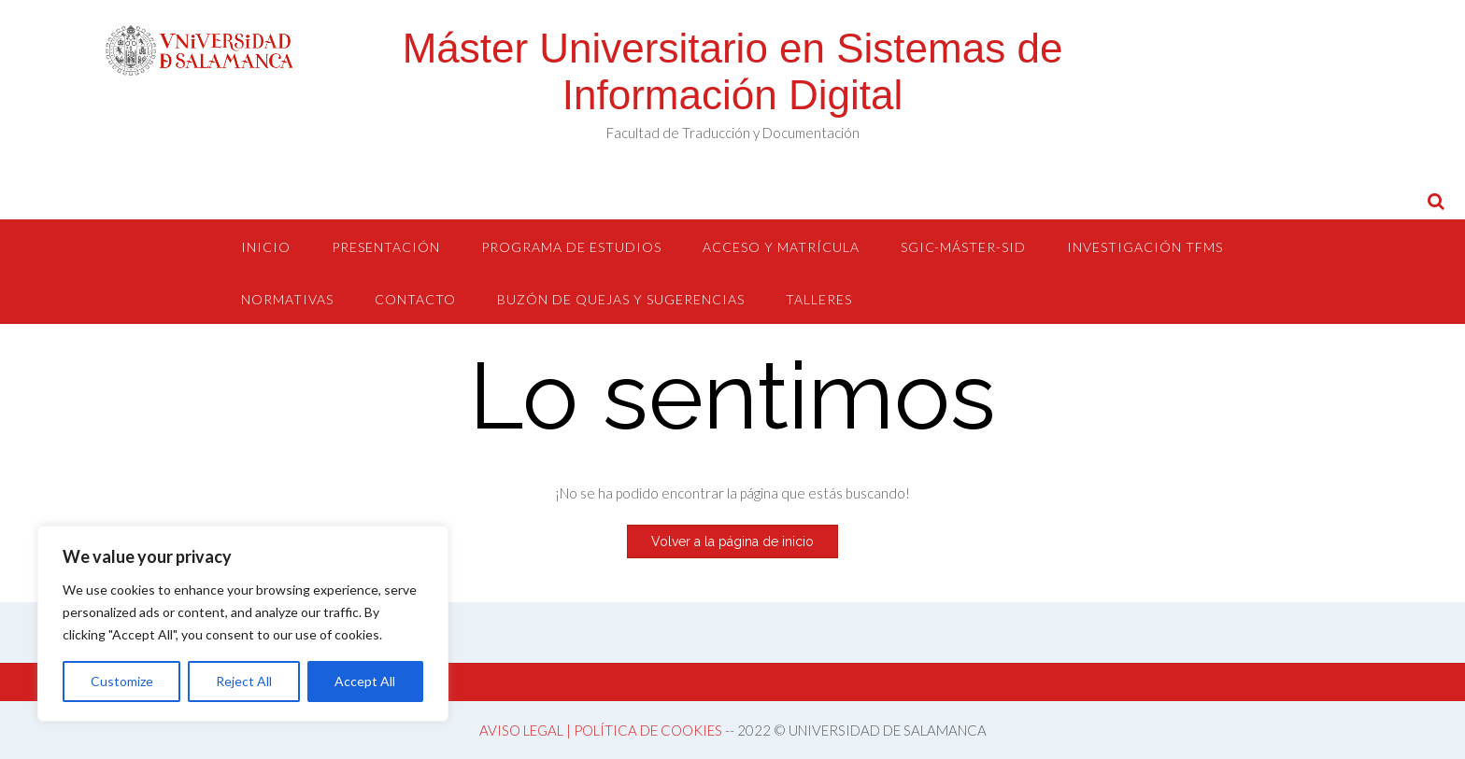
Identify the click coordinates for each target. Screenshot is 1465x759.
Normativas (287, 299)
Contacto (415, 299)
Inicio (266, 247)
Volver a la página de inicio (732, 541)
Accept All (364, 681)
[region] (242, 624)
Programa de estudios (571, 247)
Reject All (244, 681)
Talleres (819, 299)
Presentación (386, 247)
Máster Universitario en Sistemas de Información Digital (733, 71)
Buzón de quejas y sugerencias (621, 299)
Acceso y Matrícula (781, 247)
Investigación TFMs (1145, 247)
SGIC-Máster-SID (963, 247)
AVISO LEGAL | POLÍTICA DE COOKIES (600, 730)
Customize (122, 681)
